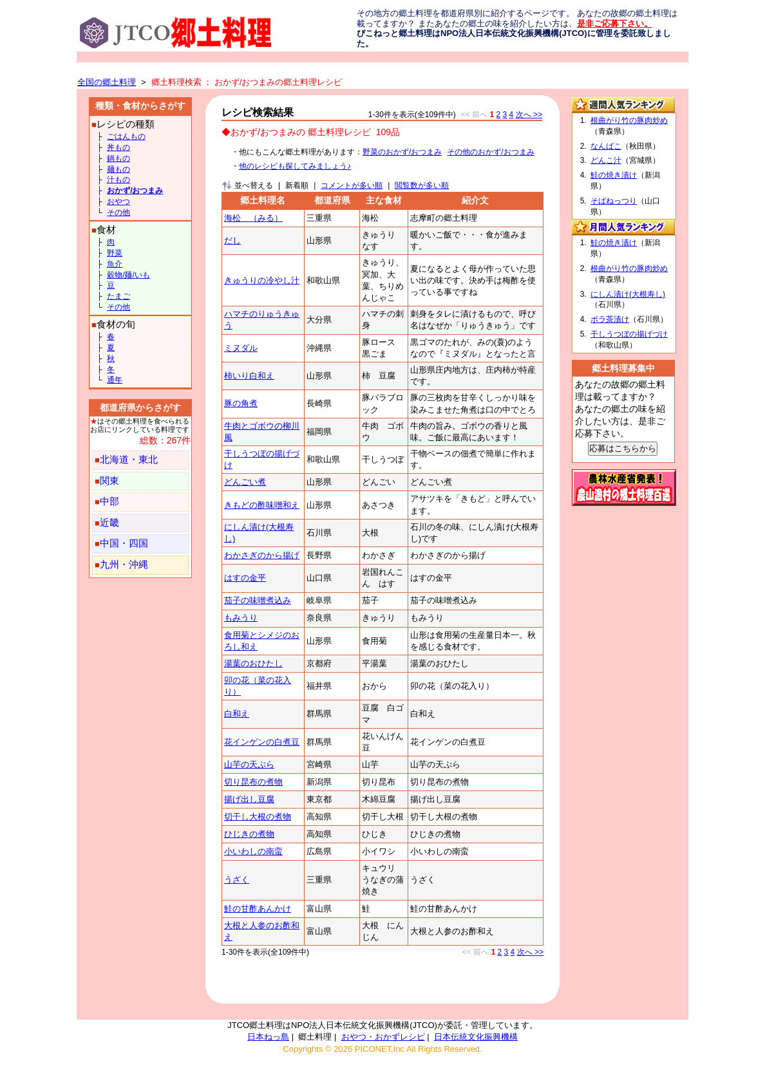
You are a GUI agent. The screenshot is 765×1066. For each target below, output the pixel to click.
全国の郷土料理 (106, 82)
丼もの (118, 147)
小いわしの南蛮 (253, 851)
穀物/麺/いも (128, 274)
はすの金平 (245, 578)
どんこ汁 (605, 160)
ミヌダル (241, 348)
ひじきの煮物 (249, 834)
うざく (236, 879)
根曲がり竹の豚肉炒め (629, 120)
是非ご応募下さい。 (614, 23)
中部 (109, 501)
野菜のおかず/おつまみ (402, 151)
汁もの (118, 179)
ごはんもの (126, 136)
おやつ (118, 201)
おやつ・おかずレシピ (383, 1037)
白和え (236, 713)
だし (232, 240)
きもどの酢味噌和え (261, 505)
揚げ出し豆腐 (249, 799)
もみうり (241, 617)
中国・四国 (124, 543)
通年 (114, 379)
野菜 (114, 252)
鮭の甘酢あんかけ (257, 908)
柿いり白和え (249, 375)
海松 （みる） (253, 218)
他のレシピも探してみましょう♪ (295, 166)
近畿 (109, 523)
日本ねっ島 (268, 1037)
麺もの (118, 169)
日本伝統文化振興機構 (476, 1037)
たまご (118, 296)
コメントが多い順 (351, 185)
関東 (109, 481)
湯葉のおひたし (253, 663)
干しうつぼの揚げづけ (629, 334)
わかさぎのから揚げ (261, 555)
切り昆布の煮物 (253, 782)
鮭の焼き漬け (613, 175)
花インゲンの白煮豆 (261, 742)
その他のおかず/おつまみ (490, 151)
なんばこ (605, 146)
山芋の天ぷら (249, 764)
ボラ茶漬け (609, 319)
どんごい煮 (245, 482)
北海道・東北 (129, 459)
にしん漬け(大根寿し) (627, 294)
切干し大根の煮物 (257, 816)
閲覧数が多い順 (422, 185)
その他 (118, 212)
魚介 (114, 263)
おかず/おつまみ (135, 190)
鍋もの (118, 158)
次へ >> (529, 114)
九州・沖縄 (124, 564)
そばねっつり (613, 200)
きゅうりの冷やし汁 (261, 280)
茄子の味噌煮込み (257, 600)
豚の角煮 (241, 403)
